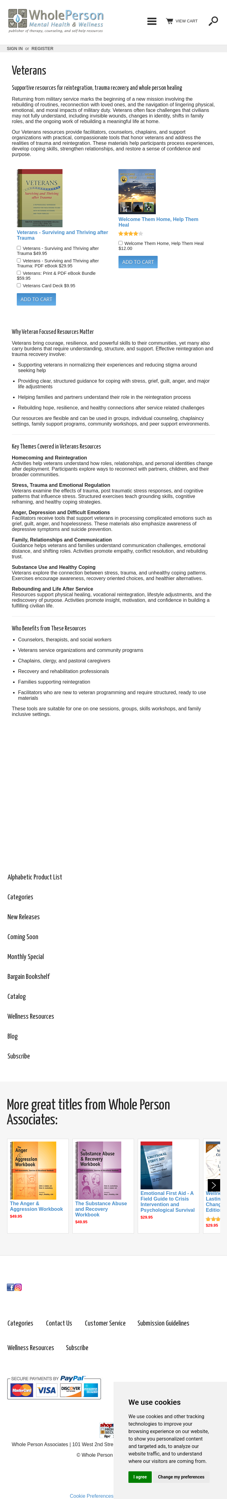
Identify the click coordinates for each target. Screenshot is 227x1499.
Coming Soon (22, 937)
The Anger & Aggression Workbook (36, 1206)
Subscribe (18, 1056)
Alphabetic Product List (34, 877)
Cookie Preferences (92, 1496)
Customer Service (105, 1323)
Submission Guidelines (163, 1323)
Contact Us (59, 1323)
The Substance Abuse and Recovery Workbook (101, 1209)
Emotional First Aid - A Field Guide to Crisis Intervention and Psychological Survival (168, 1202)
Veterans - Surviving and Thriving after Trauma (62, 235)
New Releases (23, 917)
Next (214, 1185)
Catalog (16, 996)
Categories (152, 21)
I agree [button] (140, 1476)
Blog (12, 1036)
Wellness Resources (30, 1016)
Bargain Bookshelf (28, 976)
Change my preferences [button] (181, 1476)
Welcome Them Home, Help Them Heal (158, 222)
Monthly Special (25, 957)
